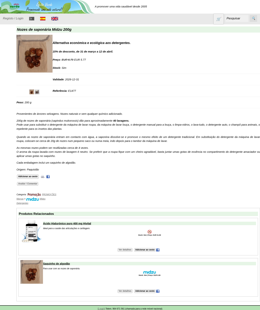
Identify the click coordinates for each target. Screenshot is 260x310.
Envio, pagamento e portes (19, 253)
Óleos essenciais (17, 107)
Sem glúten (14, 143)
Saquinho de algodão (76, 263)
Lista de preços (21, 181)
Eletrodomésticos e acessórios (17, 80)
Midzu (62, 199)
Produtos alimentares (14, 116)
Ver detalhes (134, 249)
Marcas (39, 199)
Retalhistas (18, 223)
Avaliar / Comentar (47, 183)
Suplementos (15, 161)
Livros (10, 100)
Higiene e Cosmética (13, 91)
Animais (12, 57)
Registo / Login (13, 18)
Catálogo (8, 170)
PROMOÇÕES (16, 136)
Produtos (8, 48)
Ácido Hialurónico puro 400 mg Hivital (87, 223)
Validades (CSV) (21, 187)
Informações (10, 203)
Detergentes (14, 71)
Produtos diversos (12, 127)
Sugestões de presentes (15, 152)
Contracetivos (15, 64)
